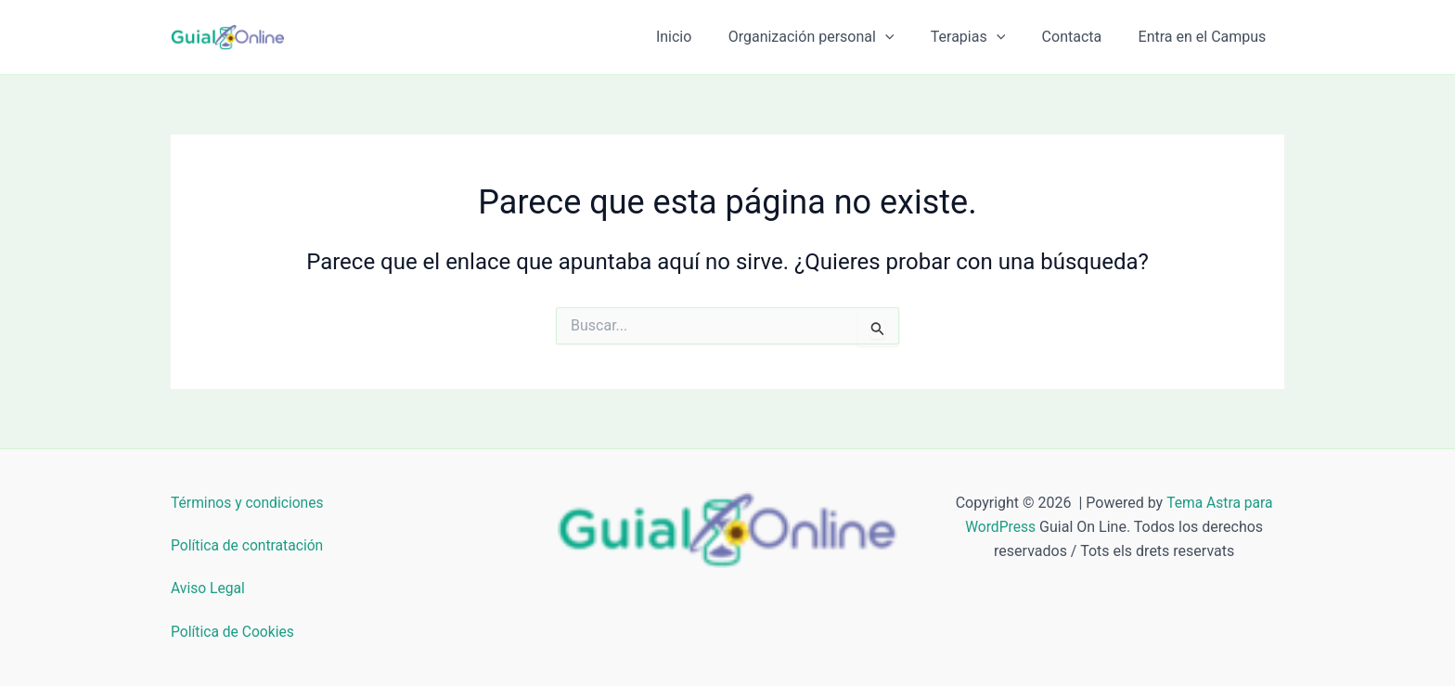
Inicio (704, 36)
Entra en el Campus (1205, 36)
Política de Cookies (234, 632)
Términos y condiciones (249, 502)
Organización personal (835, 37)
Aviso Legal (209, 588)
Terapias (985, 37)
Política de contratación (249, 545)
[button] (908, 37)
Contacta (1082, 36)
